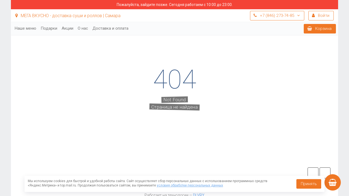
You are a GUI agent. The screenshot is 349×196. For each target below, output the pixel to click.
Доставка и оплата (110, 28)
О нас (83, 28)
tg (313, 172)
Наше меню (25, 28)
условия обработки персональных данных (190, 185)
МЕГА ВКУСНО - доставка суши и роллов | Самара (68, 15)
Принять (309, 183)
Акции (67, 28)
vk (325, 172)
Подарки (49, 28)
